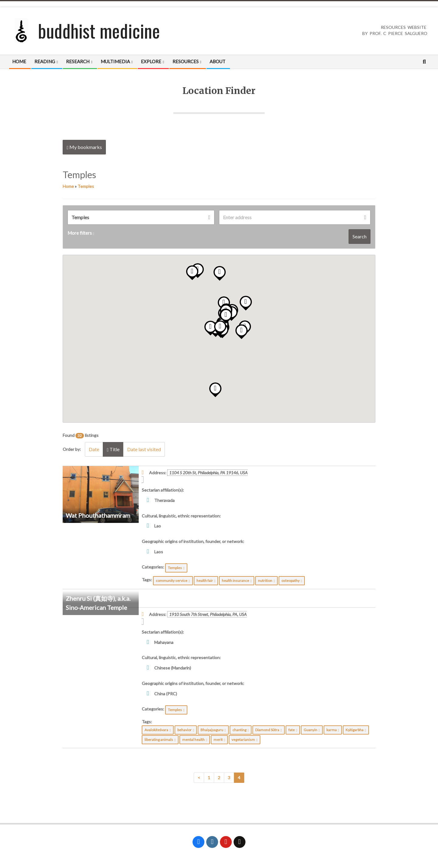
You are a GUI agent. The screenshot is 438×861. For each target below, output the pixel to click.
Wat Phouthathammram (98, 515)
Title (113, 449)
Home (68, 186)
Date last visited (144, 449)
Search (360, 236)
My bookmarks (84, 147)
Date (94, 449)
